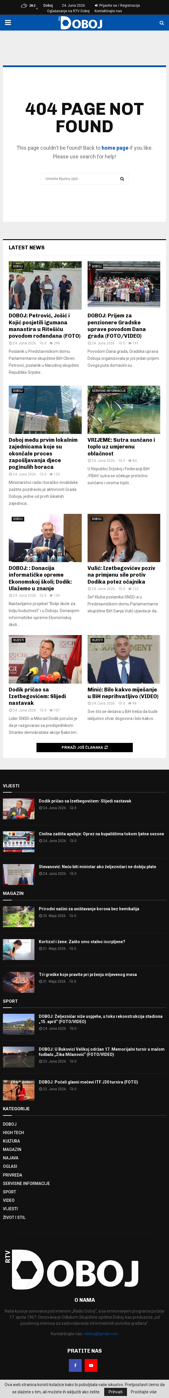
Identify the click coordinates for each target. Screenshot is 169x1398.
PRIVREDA (12, 1175)
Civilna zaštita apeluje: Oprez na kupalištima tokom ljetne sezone (101, 834)
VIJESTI (18, 640)
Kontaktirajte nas (108, 11)
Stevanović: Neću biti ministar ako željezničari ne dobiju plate (97, 866)
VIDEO (9, 1200)
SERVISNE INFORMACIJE (109, 390)
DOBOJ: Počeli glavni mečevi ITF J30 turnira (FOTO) (88, 1082)
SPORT (9, 1192)
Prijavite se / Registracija (117, 5)
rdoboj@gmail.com (101, 1333)
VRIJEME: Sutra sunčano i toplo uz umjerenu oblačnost (121, 447)
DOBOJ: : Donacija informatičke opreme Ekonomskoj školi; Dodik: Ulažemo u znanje (40, 578)
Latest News (27, 247)
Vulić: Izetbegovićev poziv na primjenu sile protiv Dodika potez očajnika (121, 575)
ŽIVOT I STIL (14, 1217)
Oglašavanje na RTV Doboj (68, 11)
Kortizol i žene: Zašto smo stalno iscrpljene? (82, 941)
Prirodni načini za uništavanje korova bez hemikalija (89, 909)
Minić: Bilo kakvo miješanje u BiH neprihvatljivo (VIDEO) (123, 693)
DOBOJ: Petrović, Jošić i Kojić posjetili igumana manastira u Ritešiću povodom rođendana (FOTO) (45, 325)
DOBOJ (18, 266)
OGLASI (10, 1166)
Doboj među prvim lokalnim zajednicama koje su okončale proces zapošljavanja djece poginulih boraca (43, 454)
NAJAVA (10, 1158)
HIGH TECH (13, 1132)
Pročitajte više (144, 1392)
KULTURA (11, 1141)
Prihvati (116, 1392)
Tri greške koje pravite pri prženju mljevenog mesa (88, 974)
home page (115, 148)
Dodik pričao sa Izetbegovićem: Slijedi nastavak (37, 697)
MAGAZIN (12, 1149)
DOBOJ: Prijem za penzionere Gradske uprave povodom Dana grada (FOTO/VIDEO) (117, 325)
